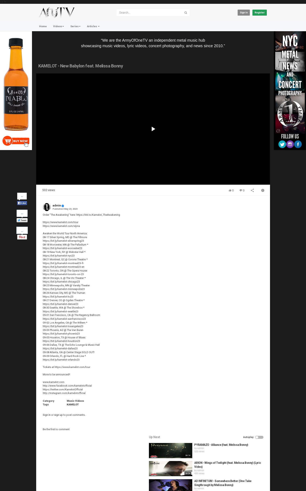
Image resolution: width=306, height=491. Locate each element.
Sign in (244, 12)
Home (43, 26)
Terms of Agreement (72, 471)
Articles (93, 26)
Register (260, 12)
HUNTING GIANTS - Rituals (238, 265)
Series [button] (75, 26)
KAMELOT (73, 404)
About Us (55, 481)
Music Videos (75, 400)
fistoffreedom (231, 268)
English (260, 483)
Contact (51, 471)
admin (57, 205)
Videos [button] (58, 26)
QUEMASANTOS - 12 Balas (238, 283)
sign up (58, 414)
